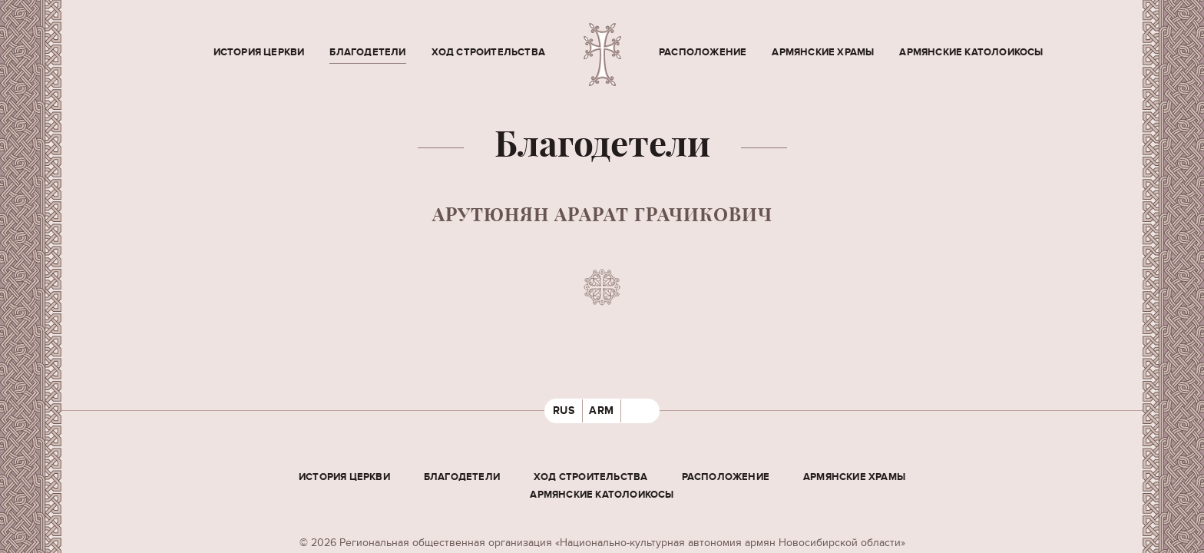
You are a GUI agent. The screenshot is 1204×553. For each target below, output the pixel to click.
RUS (564, 410)
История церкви (259, 52)
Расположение (702, 52)
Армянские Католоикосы (971, 52)
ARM (601, 410)
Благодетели (367, 52)
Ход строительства (488, 52)
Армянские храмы (823, 52)
